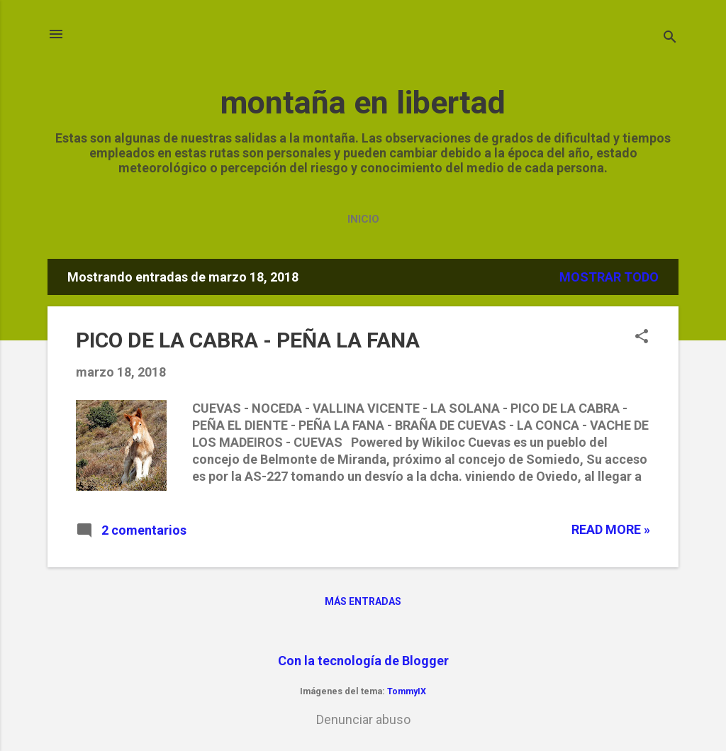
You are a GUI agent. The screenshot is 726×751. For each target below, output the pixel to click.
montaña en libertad (363, 102)
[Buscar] (669, 38)
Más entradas (363, 601)
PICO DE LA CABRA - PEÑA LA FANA (248, 340)
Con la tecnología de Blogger (363, 660)
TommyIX (406, 691)
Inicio (363, 219)
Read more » (610, 529)
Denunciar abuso (363, 719)
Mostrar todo (609, 276)
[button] (641, 338)
